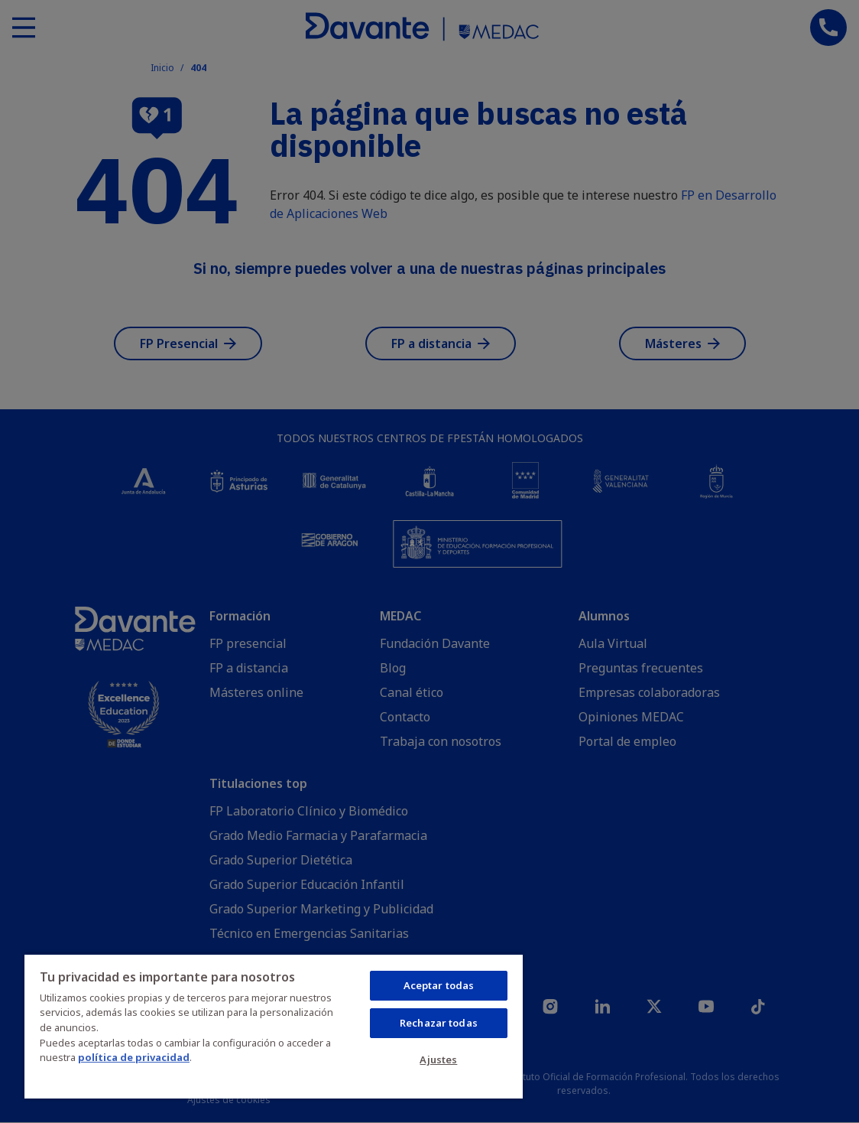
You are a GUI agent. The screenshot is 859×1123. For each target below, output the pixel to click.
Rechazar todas (439, 1023)
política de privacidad (134, 1057)
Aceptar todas (439, 985)
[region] (273, 1026)
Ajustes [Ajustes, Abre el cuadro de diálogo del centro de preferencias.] (438, 1059)
